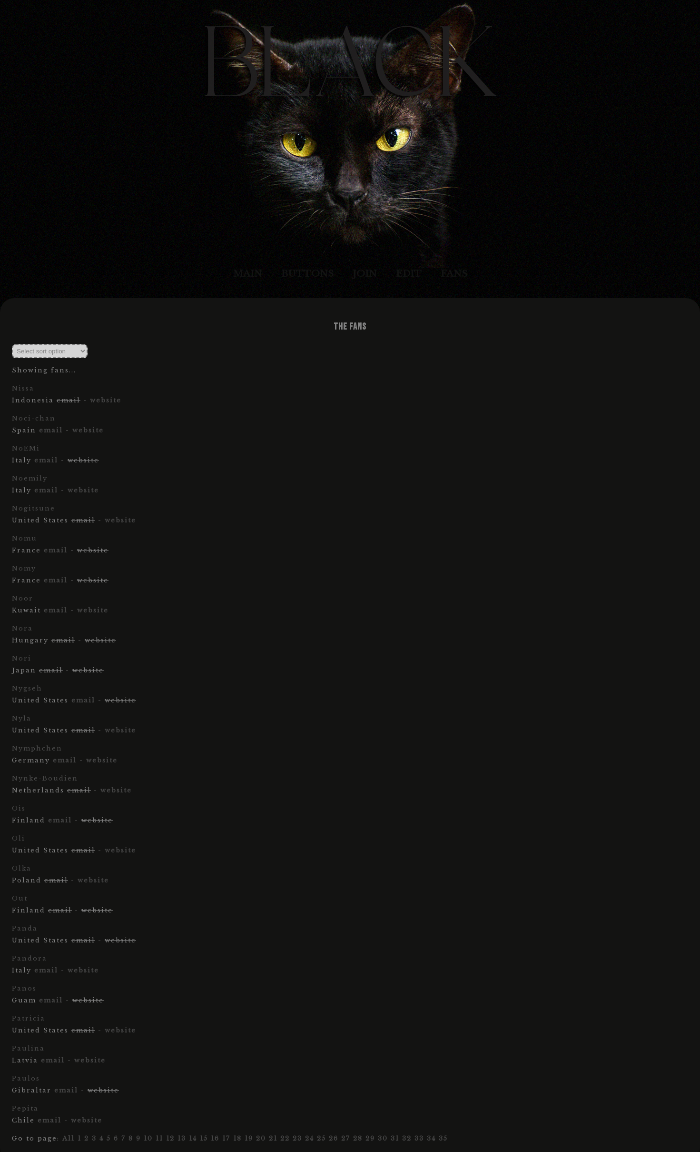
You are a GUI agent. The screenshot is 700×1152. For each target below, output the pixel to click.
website (105, 400)
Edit (409, 273)
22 (285, 1138)
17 (226, 1138)
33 (419, 1138)
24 (309, 1138)
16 (215, 1138)
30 (383, 1138)
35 (443, 1138)
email (51, 430)
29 (370, 1138)
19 (249, 1138)
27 (345, 1138)
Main (247, 273)
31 (395, 1138)
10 (148, 1138)
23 (297, 1138)
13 (181, 1138)
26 (333, 1138)
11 (159, 1138)
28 (358, 1138)
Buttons (307, 273)
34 (431, 1138)
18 (237, 1138)
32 (407, 1138)
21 (273, 1138)
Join (365, 273)
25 (321, 1138)
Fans (454, 273)
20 (261, 1138)
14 (193, 1138)
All (68, 1138)
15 (204, 1138)
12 (170, 1138)
